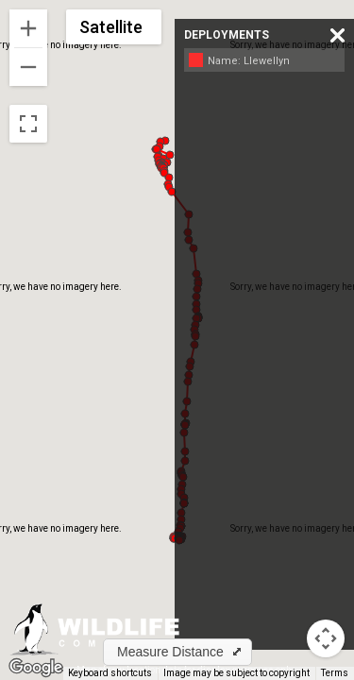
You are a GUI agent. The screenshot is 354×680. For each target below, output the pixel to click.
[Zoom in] (28, 28)
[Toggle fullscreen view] (28, 124)
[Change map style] (113, 26)
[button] (156, 149)
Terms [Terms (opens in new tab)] (334, 673)
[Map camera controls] (326, 638)
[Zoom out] (28, 67)
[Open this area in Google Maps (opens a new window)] (36, 667)
